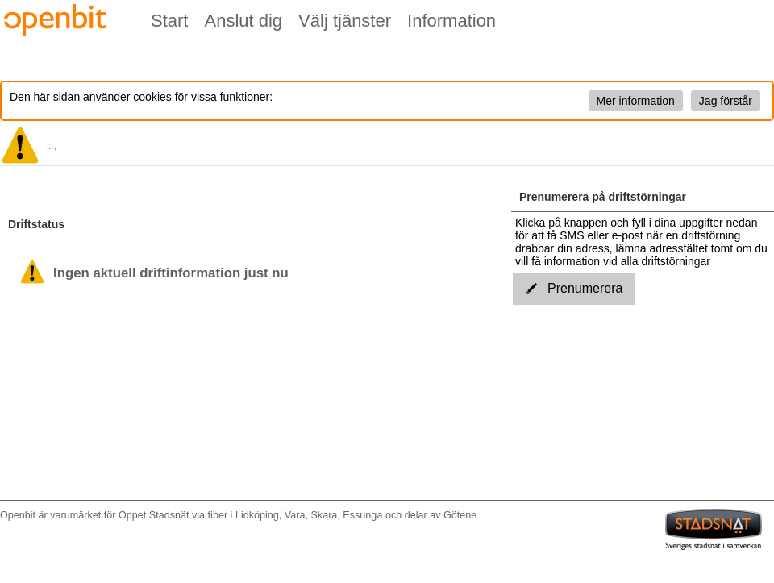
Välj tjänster (344, 20)
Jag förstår (725, 100)
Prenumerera (574, 288)
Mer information (636, 100)
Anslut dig (243, 20)
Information (451, 20)
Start (169, 20)
